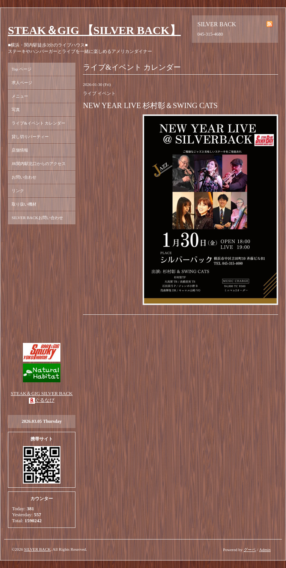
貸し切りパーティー (30, 136)
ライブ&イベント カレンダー (38, 123)
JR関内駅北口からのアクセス (39, 163)
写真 (16, 109)
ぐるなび (44, 400)
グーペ (250, 549)
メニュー (20, 96)
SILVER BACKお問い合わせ (37, 217)
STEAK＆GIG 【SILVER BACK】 (94, 30)
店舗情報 (20, 150)
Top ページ (22, 69)
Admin (265, 549)
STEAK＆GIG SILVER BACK (42, 393)
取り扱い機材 (24, 204)
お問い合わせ (24, 177)
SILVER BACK (37, 549)
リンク (18, 190)
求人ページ (22, 82)
